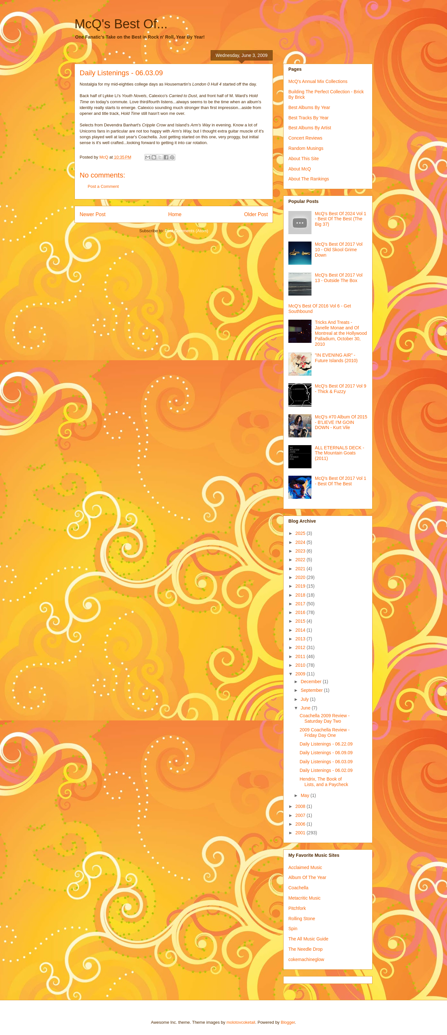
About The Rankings (308, 178)
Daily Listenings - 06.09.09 (326, 752)
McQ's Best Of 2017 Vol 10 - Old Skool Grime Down (339, 250)
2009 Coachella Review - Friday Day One (325, 732)
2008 (301, 806)
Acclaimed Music (305, 867)
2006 (301, 824)
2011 (301, 656)
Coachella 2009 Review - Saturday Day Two (325, 718)
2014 (301, 630)
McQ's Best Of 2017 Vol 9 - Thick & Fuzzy (340, 388)
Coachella (298, 887)
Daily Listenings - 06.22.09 (326, 743)
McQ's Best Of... (121, 24)
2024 (301, 542)
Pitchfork (297, 908)
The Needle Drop (305, 949)
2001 (301, 832)
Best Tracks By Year (308, 117)
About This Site (303, 158)
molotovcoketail (240, 1022)
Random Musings (305, 148)
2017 (301, 603)
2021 (301, 568)
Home (175, 214)
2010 (301, 665)
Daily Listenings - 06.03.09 (326, 761)
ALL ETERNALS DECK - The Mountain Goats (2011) (339, 453)
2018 (301, 595)
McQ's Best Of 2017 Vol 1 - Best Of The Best (340, 481)
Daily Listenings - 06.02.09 (326, 770)
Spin (292, 928)
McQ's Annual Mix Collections (317, 81)
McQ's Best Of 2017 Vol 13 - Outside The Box (339, 277)
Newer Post (93, 214)
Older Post (256, 214)
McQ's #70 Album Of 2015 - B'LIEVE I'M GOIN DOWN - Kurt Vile (341, 422)
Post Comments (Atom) (186, 230)
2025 (301, 533)
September (312, 690)
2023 (301, 551)
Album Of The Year (307, 877)
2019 (301, 586)
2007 (301, 815)
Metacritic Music (304, 898)
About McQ (299, 168)
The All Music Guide (308, 938)
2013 (301, 638)
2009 (301, 673)
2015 (301, 621)
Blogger (288, 1022)
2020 (301, 577)
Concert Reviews (305, 138)
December (311, 681)
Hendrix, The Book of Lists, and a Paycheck (324, 781)
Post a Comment (103, 186)
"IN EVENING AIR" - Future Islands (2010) (336, 358)
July (305, 699)
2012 (301, 647)
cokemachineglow (306, 959)
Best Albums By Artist (309, 127)
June (306, 707)
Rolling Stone (301, 918)
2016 (301, 612)
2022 (301, 559)
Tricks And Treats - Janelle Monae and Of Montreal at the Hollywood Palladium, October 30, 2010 (341, 333)
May (305, 795)
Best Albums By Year (309, 107)
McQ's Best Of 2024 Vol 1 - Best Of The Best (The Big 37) (340, 219)
